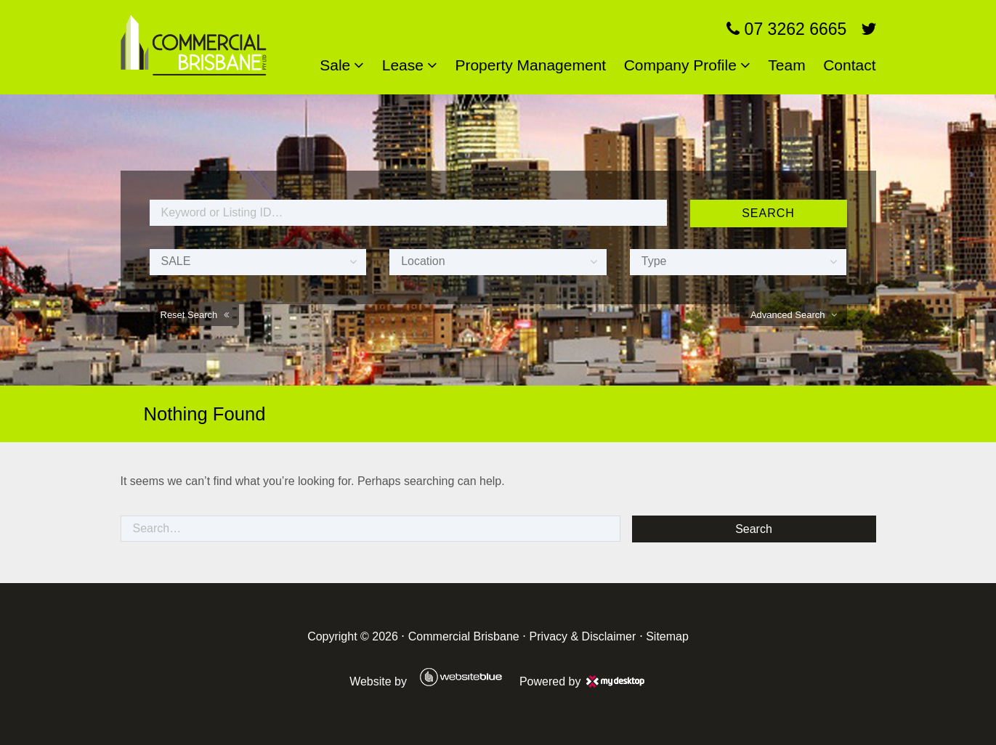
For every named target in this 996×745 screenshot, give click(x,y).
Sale (335, 65)
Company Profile (680, 65)
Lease (403, 65)
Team (786, 65)
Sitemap (667, 636)
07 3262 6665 (786, 29)
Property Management (530, 65)
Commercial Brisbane (463, 636)
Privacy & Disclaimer (583, 636)
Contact (849, 65)
